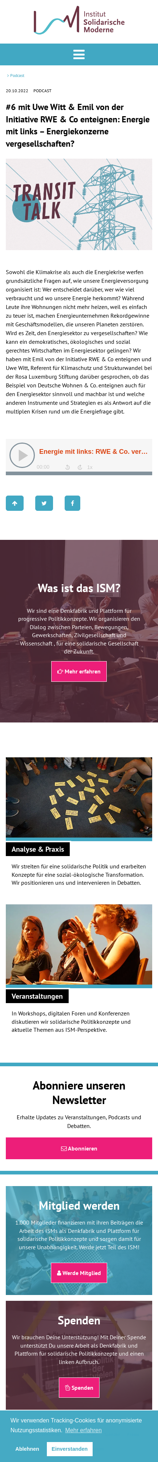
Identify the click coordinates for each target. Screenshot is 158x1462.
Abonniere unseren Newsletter (79, 1092)
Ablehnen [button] (27, 1449)
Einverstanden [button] (70, 1449)
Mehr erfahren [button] (83, 1430)
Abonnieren (79, 1148)
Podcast (17, 75)
